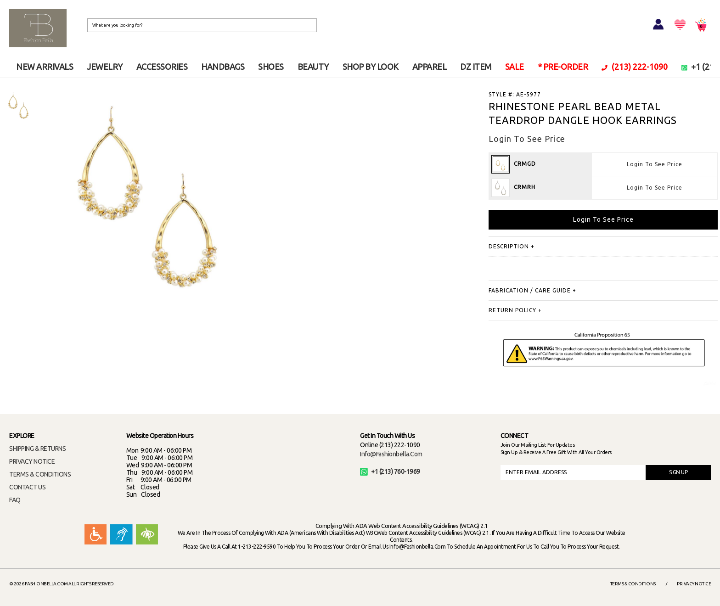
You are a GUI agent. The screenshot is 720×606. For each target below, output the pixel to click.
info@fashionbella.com (391, 454)
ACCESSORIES (162, 66)
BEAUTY (313, 66)
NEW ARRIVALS (44, 66)
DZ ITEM (475, 66)
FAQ (15, 500)
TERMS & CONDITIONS (40, 474)
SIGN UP (678, 472)
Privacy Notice (694, 583)
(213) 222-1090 (635, 66)
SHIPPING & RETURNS (37, 448)
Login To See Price (654, 164)
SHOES (271, 66)
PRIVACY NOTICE (32, 461)
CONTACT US (27, 487)
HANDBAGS (222, 66)
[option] (18, 106)
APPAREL (429, 66)
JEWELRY (105, 66)
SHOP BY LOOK (371, 66)
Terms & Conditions (633, 583)
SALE (514, 66)
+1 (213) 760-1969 (390, 471)
